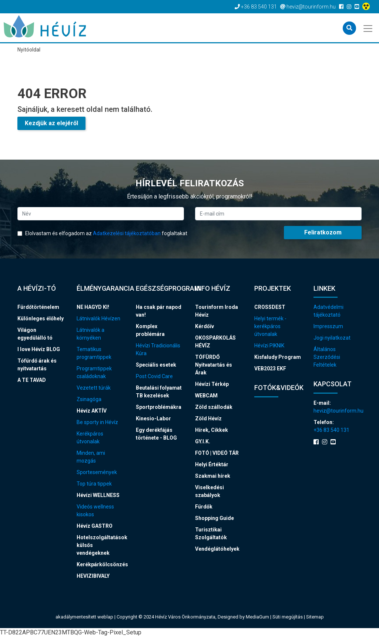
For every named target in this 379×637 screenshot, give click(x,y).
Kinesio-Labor (153, 418)
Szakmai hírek (212, 476)
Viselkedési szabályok (209, 491)
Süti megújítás (288, 617)
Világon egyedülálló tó (35, 334)
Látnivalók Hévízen (98, 318)
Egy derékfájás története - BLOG (156, 434)
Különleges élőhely (40, 318)
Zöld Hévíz (208, 418)
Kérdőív (204, 326)
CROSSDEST (269, 307)
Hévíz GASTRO (95, 526)
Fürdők (203, 507)
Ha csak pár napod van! (158, 311)
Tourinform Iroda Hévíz (216, 311)
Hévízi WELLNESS (98, 495)
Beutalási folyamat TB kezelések (159, 391)
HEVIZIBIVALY (93, 576)
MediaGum (257, 617)
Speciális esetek (156, 365)
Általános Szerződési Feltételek (326, 357)
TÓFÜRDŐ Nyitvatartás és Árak (213, 365)
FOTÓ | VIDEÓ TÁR (217, 453)
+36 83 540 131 (331, 430)
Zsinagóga (89, 399)
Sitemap (315, 617)
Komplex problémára (150, 330)
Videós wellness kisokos (95, 510)
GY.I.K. (202, 441)
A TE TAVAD (31, 380)
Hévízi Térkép (212, 384)
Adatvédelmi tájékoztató (328, 311)
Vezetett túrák (94, 388)
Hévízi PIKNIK (269, 345)
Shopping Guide (214, 518)
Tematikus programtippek (94, 353)
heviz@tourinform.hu (337, 411)
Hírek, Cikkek (211, 430)
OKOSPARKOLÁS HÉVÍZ (215, 341)
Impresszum (328, 326)
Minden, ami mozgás (91, 457)
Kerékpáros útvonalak (90, 437)
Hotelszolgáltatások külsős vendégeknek (101, 545)
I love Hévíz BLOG (38, 349)
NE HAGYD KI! (93, 307)
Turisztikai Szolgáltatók (211, 533)
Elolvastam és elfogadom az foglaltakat (102, 233)
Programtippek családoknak (94, 372)
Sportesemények (97, 472)
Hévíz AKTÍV (92, 411)
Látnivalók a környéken (90, 334)
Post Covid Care (154, 376)
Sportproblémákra (158, 407)
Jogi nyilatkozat (332, 338)
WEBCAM (206, 395)
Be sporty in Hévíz (97, 422)
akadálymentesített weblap (84, 617)
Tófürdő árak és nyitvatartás (37, 364)
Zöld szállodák (213, 407)
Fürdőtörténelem (38, 307)
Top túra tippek (94, 484)
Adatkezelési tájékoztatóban (127, 233)
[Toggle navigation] (368, 27)
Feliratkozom (323, 232)
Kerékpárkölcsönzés (101, 564)
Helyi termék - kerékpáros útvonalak (270, 326)
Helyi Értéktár (211, 464)
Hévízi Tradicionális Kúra (158, 349)
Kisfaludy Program (277, 357)
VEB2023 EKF (270, 368)
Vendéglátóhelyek (217, 549)
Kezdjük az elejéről (51, 123)
